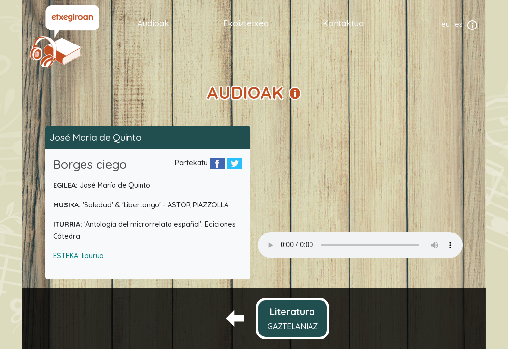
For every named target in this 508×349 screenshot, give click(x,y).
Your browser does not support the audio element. (360, 245)
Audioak (153, 22)
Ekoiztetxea (245, 22)
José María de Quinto (95, 137)
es (459, 24)
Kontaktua (343, 22)
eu (445, 24)
